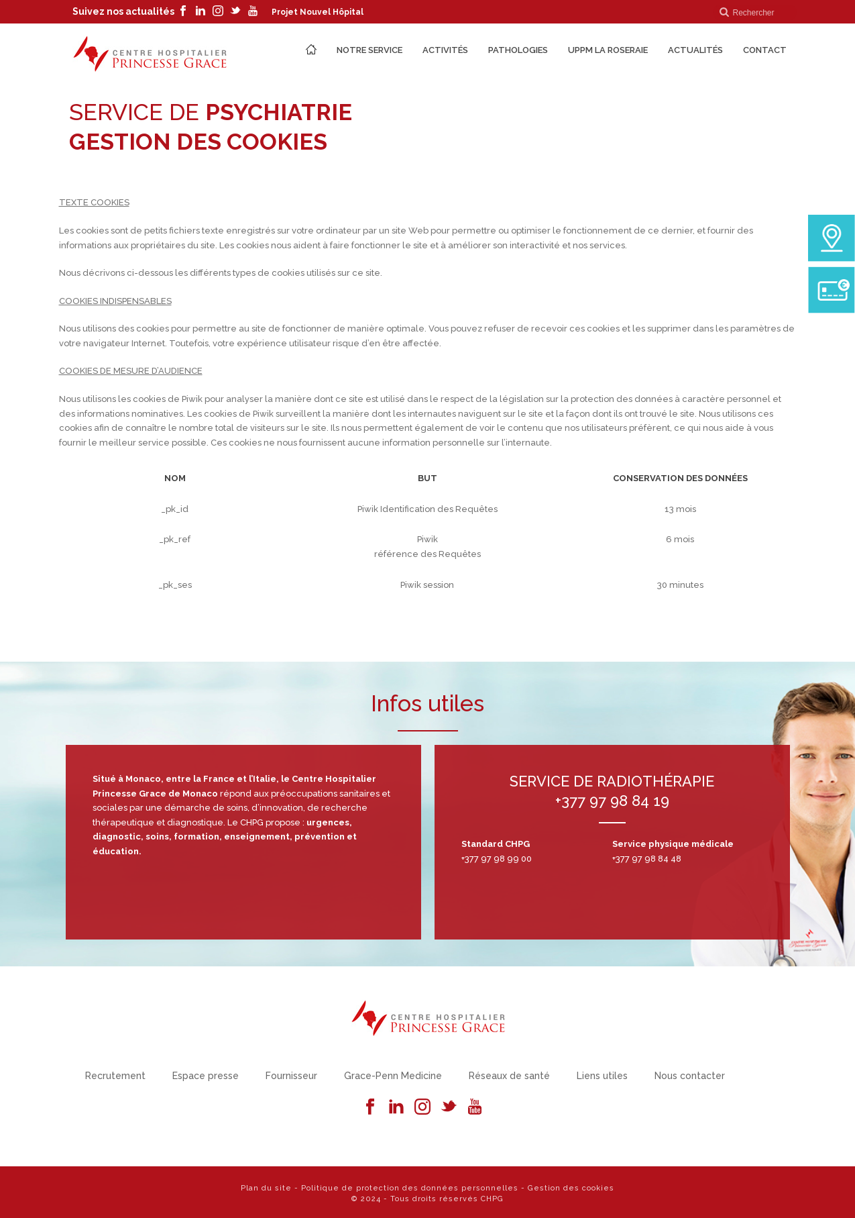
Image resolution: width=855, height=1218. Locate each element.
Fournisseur (291, 1075)
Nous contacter (689, 1075)
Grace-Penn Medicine (393, 1075)
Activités (445, 50)
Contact (765, 50)
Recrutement (115, 1075)
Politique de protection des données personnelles (409, 1188)
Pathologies (518, 50)
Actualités (695, 50)
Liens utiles (602, 1075)
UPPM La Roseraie (608, 50)
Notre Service (369, 50)
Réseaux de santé (509, 1075)
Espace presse (205, 1075)
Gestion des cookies (571, 1188)
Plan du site (266, 1188)
